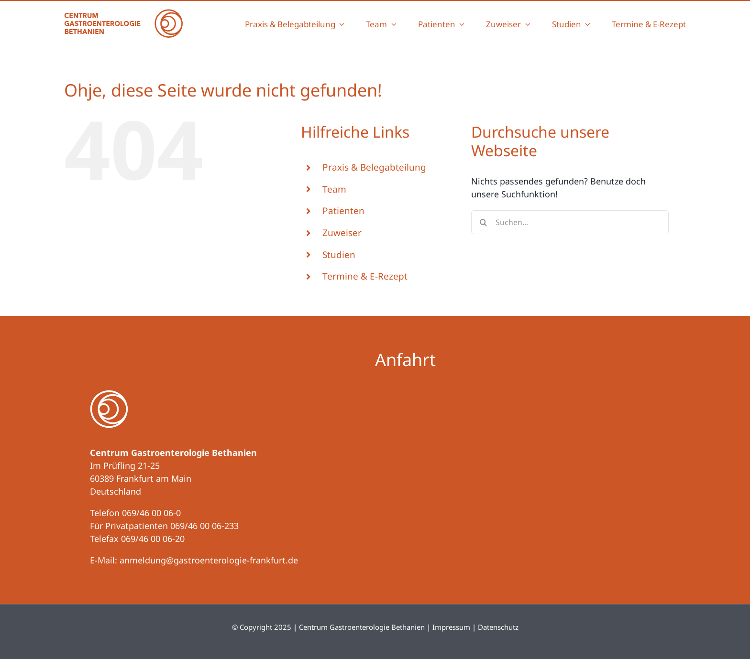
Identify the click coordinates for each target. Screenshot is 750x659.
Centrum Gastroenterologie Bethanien (362, 627)
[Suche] (483, 222)
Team (334, 189)
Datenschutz (498, 627)
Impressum (451, 627)
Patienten (343, 211)
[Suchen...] (570, 222)
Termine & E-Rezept (365, 276)
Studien (338, 254)
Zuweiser (342, 233)
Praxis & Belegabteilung (374, 167)
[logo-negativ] (109, 394)
